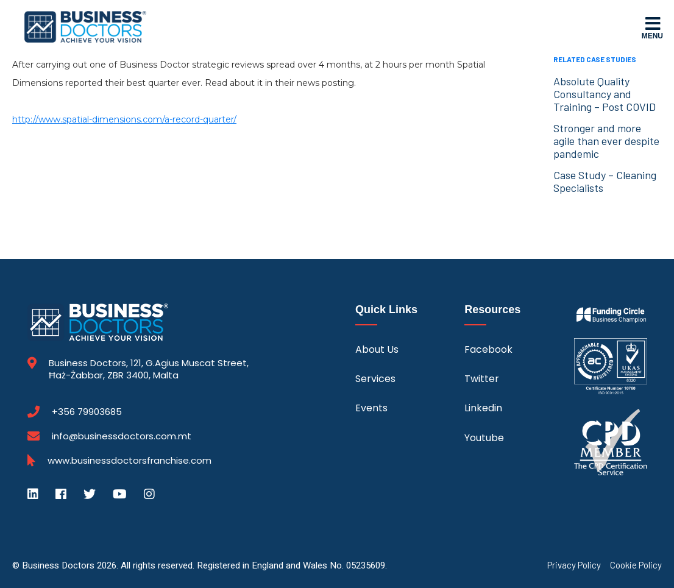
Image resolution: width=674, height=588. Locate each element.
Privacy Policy (574, 565)
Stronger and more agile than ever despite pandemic (606, 140)
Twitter (481, 379)
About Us (377, 349)
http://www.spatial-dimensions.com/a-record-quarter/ (124, 119)
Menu (652, 27)
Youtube (484, 438)
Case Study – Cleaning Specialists (604, 181)
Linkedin (483, 408)
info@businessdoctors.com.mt (121, 436)
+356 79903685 (87, 412)
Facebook (488, 349)
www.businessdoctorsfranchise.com (129, 461)
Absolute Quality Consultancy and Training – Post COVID (604, 93)
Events (371, 408)
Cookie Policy (636, 565)
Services (375, 379)
